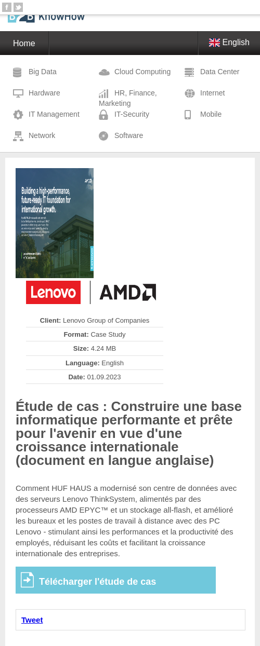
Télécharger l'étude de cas (97, 581)
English (229, 42)
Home (24, 43)
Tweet (32, 619)
